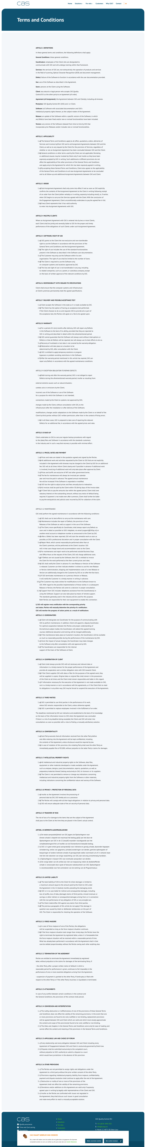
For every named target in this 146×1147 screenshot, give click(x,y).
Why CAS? (109, 3)
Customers (99, 3)
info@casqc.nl (102, 1127)
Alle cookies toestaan (112, 1141)
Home (70, 3)
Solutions (78, 3)
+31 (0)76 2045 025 (104, 1124)
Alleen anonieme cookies (94, 1141)
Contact (118, 3)
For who (89, 3)
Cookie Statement (72, 1142)
